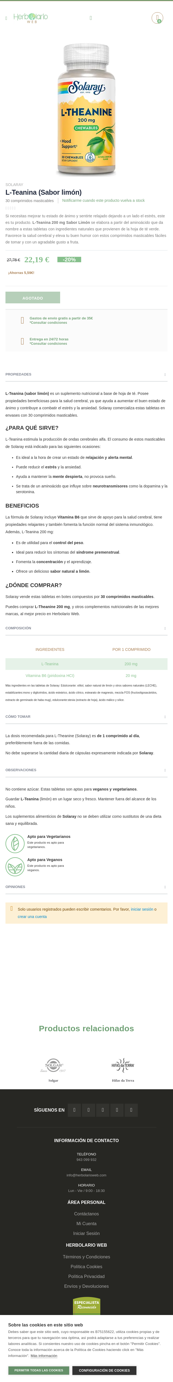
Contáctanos (86, 1214)
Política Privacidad (86, 1276)
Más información (44, 1357)
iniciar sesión (142, 909)
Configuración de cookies (104, 1370)
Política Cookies (86, 1267)
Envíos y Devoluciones (86, 1286)
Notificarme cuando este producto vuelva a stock (103, 200)
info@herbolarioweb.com (86, 1175)
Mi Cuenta (87, 1224)
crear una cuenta (32, 916)
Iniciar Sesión (86, 1233)
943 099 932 (86, 1160)
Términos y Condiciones (86, 1257)
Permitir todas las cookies (38, 1370)
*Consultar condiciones (48, 323)
